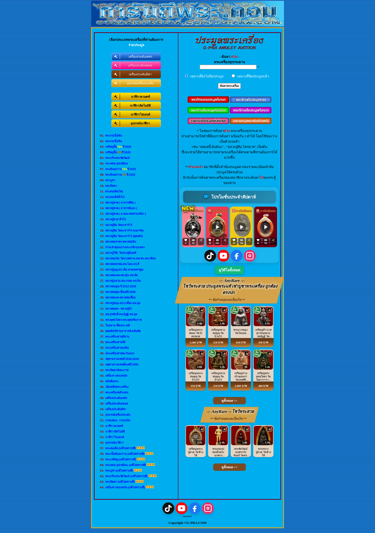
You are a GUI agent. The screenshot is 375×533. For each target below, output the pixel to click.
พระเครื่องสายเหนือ (117, 347)
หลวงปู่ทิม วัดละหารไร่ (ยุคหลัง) (124, 236)
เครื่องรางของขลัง (116, 375)
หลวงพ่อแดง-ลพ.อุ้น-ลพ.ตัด (121, 275)
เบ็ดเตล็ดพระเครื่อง (116, 386)
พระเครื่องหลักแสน (116, 392)
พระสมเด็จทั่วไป (115, 196)
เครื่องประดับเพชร (116, 397)
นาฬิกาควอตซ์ (114, 425)
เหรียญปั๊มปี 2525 (118, 146)
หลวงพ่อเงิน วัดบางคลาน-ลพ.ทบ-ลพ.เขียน (130, 258)
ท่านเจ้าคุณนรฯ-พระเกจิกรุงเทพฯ (125, 247)
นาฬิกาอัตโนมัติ (115, 431)
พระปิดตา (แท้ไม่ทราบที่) (120, 481)
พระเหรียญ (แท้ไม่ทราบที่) (120, 459)
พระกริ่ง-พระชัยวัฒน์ (117, 157)
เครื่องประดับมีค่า (115, 409)
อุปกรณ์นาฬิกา (114, 442)
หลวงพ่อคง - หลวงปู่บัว (118, 308)
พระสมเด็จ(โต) (114, 191)
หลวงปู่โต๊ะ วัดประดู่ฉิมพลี (120, 252)
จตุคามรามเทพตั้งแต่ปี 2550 (122, 364)
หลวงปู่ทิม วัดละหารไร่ (118, 224)
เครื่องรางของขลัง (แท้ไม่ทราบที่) (125, 487)
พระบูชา (110, 180)
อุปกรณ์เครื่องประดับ (117, 414)
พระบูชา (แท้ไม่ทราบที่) (119, 470)
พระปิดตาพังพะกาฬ (117, 370)
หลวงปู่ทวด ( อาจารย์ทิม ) (120, 202)
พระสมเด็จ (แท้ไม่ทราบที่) (120, 448)
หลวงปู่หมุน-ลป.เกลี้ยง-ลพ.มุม (122, 303)
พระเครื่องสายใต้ (115, 342)
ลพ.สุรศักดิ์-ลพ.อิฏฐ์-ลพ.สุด (121, 314)
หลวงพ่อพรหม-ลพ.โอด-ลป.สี (122, 263)
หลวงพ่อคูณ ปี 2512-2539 (120, 286)
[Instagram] (250, 256)
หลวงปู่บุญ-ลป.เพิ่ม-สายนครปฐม (124, 269)
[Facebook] (237, 256)
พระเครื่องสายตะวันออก (119, 353)
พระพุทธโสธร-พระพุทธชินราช (123, 319)
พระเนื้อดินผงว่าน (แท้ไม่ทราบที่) (124, 453)
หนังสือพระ (112, 381)
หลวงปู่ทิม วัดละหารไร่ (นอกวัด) (124, 230)
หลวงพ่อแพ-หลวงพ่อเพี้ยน (120, 297)
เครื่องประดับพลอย (116, 403)
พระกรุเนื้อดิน (113, 135)
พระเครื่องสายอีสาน (117, 336)
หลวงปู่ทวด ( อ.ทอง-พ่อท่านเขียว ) (125, 213)
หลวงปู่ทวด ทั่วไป (115, 219)
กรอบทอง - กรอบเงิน (118, 420)
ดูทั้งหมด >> (229, 401)
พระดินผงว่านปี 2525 (120, 169)
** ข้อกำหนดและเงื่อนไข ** (227, 300)
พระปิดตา (111, 185)
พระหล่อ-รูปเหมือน (116, 163)
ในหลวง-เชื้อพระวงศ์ (117, 325)
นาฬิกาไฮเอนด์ (114, 437)
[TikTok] (210, 256)
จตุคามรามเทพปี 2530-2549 (122, 358)
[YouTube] (223, 256)
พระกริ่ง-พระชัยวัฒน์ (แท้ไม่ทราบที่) (126, 476)
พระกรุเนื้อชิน (113, 141)
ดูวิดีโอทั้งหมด (229, 270)
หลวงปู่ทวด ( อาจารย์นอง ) (121, 208)
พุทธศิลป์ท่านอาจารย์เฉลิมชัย (123, 330)
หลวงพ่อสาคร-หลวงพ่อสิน (121, 241)
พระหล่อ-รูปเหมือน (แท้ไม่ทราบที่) (125, 465)
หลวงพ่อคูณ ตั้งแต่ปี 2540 (120, 291)
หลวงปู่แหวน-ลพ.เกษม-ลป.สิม (123, 280)
